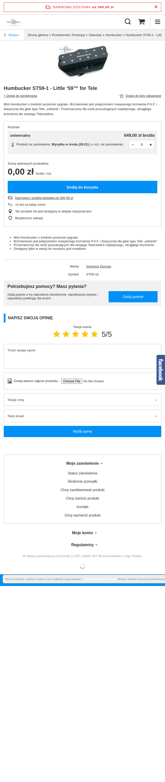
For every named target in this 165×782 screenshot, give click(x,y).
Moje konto (82, 533)
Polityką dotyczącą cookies (100, 579)
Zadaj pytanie (133, 297)
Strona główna (38, 35)
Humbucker (113, 35)
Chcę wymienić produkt (83, 515)
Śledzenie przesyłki (82, 481)
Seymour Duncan (98, 266)
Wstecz (11, 35)
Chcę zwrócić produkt (82, 498)
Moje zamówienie (82, 463)
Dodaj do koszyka (82, 187)
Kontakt (82, 507)
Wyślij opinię (82, 431)
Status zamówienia (82, 473)
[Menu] (157, 21)
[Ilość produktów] (142, 144)
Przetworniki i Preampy (68, 35)
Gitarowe (95, 35)
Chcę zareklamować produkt (83, 490)
